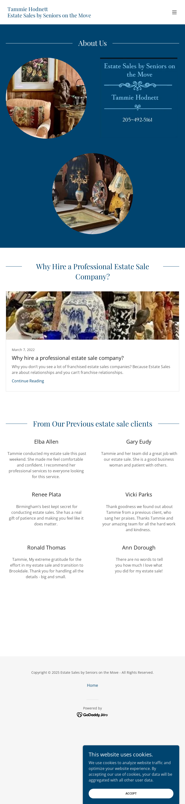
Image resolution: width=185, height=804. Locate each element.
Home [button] (92, 685)
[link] (49, 16)
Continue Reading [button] (28, 381)
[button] (174, 12)
